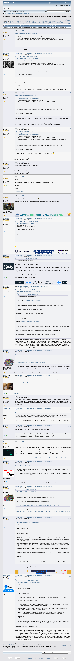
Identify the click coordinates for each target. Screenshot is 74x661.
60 (60, 21)
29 (16, 21)
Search (14, 13)
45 (39, 21)
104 (5, 23)
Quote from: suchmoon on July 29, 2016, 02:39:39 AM (26, 489)
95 (50, 22)
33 (22, 21)
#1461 (69, 30)
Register (22, 13)
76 (23, 22)
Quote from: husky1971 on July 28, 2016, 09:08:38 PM (27, 34)
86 (37, 22)
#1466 (69, 176)
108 (13, 23)
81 (30, 22)
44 (37, 21)
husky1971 (6, 30)
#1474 (69, 409)
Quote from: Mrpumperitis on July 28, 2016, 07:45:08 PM (27, 522)
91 (45, 22)
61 (62, 21)
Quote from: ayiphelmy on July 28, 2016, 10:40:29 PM (26, 258)
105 (7, 23)
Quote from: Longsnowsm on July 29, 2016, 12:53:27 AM (26, 412)
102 (62, 22)
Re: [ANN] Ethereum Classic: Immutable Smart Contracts (32, 286)
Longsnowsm (7, 396)
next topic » (69, 646)
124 (45, 23)
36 (26, 21)
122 (41, 23)
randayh (5, 176)
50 (46, 21)
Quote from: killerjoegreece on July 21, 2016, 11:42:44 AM (28, 291)
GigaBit (5, 255)
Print (69, 23)
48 (43, 21)
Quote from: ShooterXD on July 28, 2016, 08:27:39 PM (27, 223)
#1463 (69, 92)
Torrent (22, 11)
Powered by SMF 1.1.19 (29, 658)
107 (11, 23)
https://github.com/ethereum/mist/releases (32, 300)
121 (39, 23)
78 (26, 22)
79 (27, 22)
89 (42, 22)
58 (57, 21)
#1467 (69, 195)
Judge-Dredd (6, 195)
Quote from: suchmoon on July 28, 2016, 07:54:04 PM (26, 520)
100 (58, 22)
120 (37, 23)
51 (47, 21)
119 (35, 23)
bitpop (5, 375)
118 (33, 23)
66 (8, 22)
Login (18, 13)
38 (29, 21)
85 (36, 22)
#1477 (69, 462)
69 (13, 22)
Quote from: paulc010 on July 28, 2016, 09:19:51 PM (26, 33)
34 (23, 21)
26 (12, 21)
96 (52, 22)
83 (33, 22)
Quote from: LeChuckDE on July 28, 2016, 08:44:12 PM (26, 221)
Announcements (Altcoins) (31, 16)
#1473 (69, 396)
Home (6, 13)
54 (52, 21)
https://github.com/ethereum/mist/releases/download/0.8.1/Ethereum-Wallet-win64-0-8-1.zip (37, 302)
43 (36, 21)
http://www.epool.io (19, 191)
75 (22, 22)
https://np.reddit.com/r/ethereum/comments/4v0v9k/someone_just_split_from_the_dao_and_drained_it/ (40, 457)
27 (13, 21)
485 (48, 23)
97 (53, 22)
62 (3, 22)
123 (43, 23)
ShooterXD (6, 218)
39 (30, 21)
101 (60, 22)
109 (15, 23)
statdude (5, 517)
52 (49, 21)
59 (59, 21)
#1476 (69, 441)
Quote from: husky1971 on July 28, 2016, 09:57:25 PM (26, 56)
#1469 (69, 256)
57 (56, 21)
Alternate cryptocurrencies (17, 16)
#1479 (69, 518)
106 (9, 23)
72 (17, 22)
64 (6, 22)
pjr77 (4, 441)
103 (3, 23)
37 (28, 21)
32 (20, 21)
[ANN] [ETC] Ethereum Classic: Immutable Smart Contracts (55, 16)
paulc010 (5, 92)
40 (32, 21)
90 (43, 22)
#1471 (69, 351)
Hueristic (5, 350)
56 (55, 21)
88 (40, 22)
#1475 (69, 426)
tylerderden (6, 575)
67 (10, 22)
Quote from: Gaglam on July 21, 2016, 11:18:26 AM (28, 294)
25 (10, 21)
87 (39, 22)
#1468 (69, 219)
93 (47, 22)
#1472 (69, 376)
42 (35, 21)
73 (18, 22)
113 (23, 23)
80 (29, 22)
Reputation (16, 393)
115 (27, 23)
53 (50, 21)
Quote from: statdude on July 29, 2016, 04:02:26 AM (26, 579)
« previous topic (65, 645)
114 (25, 23)
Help (11, 13)
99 (56, 22)
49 (45, 21)
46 (40, 21)
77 (25, 22)
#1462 (69, 54)
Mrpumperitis (7, 128)
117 (31, 23)
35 (25, 21)
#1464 (69, 128)
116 (29, 23)
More (27, 13)
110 (17, 23)
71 (16, 22)
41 (33, 21)
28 (15, 21)
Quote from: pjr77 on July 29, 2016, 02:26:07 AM (25, 465)
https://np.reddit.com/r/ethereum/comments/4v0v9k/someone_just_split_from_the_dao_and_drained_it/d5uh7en (43, 511)
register (20, 8)
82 (32, 22)
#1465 (69, 162)
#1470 (69, 287)
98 (54, 22)
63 (4, 22)
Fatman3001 (6, 53)
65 (7, 22)
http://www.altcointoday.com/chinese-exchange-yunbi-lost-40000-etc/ (30, 362)
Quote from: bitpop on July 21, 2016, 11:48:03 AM (25, 289)
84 (35, 22)
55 (53, 21)
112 (21, 23)
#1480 (69, 576)
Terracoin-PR (6, 408)
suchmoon (6, 461)
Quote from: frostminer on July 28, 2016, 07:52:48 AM (26, 354)
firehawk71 (6, 286)
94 (49, 22)
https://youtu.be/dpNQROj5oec (22, 382)
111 (19, 23)
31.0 (20, 11)
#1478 (69, 487)
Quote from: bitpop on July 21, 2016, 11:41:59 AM (27, 293)
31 (19, 21)
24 (9, 21)
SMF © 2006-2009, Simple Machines (42, 658)
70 (14, 22)
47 (42, 21)
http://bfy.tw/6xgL (19, 240)
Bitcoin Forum (6, 16)
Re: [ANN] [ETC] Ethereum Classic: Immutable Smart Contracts (34, 30)
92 (46, 22)
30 (18, 21)
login (16, 8)
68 (11, 22)
